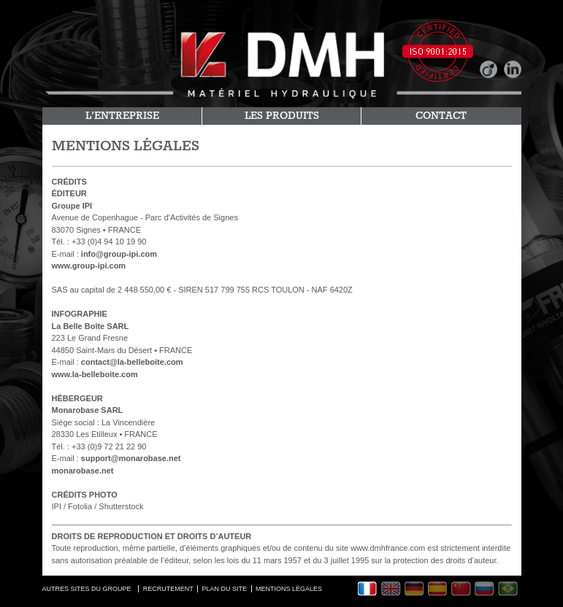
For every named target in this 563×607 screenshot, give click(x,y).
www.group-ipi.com (89, 265)
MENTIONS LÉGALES (289, 588)
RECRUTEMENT (168, 588)
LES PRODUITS (282, 116)
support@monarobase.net (131, 458)
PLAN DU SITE (225, 588)
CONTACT (441, 116)
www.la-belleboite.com (95, 374)
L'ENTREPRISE (122, 116)
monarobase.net (83, 470)
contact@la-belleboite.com (132, 361)
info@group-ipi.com (119, 254)
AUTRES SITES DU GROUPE (86, 588)
